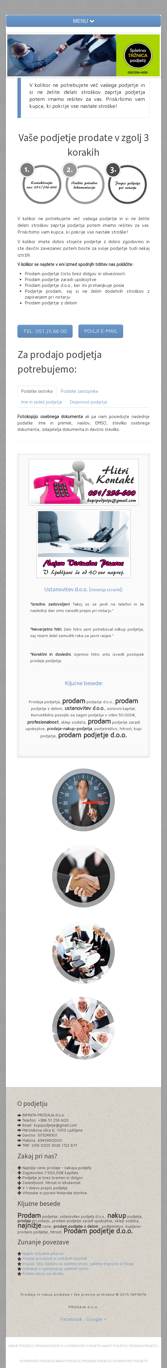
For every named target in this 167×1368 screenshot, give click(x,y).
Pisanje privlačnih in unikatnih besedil (54, 1258)
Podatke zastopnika (79, 391)
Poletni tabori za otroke (42, 1273)
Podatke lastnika (37, 391)
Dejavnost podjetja (88, 401)
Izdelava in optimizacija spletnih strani (55, 1268)
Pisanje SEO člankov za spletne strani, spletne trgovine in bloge (78, 1263)
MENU (83, 21)
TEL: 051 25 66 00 (45, 331)
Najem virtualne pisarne (43, 1253)
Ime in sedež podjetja (41, 401)
